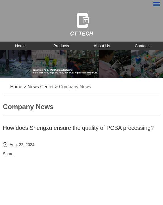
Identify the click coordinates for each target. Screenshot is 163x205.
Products (61, 46)
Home (20, 46)
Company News (75, 86)
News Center (41, 86)
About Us (102, 46)
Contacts (143, 46)
